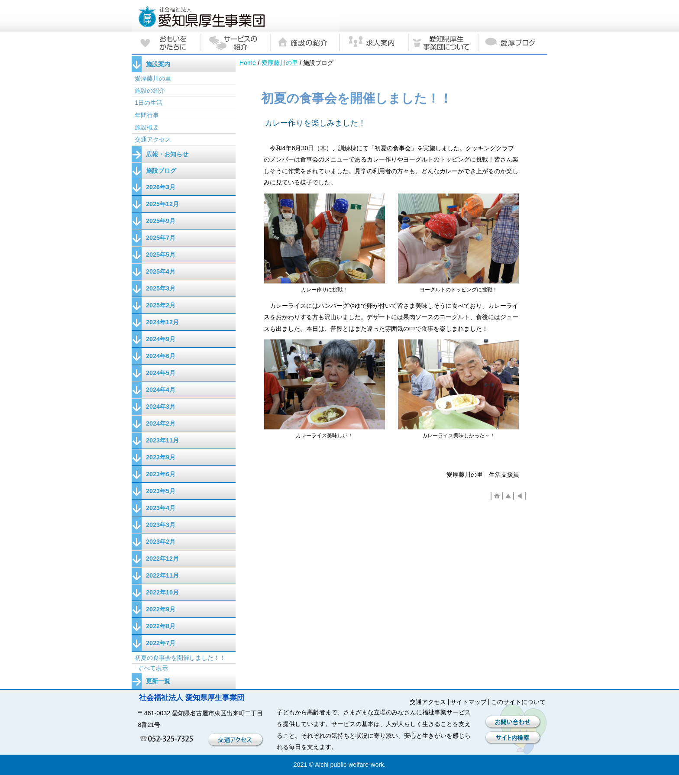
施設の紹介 (150, 90)
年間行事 (147, 115)
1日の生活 (148, 102)
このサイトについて (518, 702)
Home (247, 63)
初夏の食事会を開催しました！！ (180, 657)
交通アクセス (153, 139)
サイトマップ (468, 702)
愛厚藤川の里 (280, 63)
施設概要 (147, 127)
